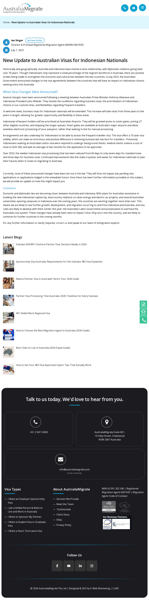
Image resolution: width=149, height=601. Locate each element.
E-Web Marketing (100, 588)
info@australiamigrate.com (74, 469)
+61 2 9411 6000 (39, 432)
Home (6, 22)
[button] (142, 7)
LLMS (115, 588)
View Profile (35, 40)
